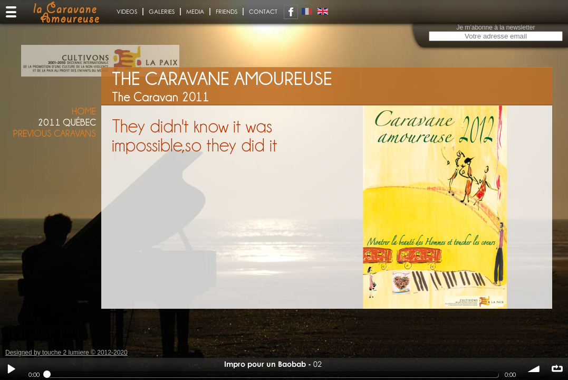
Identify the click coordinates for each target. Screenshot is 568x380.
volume (534, 369)
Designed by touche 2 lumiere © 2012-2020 (66, 352)
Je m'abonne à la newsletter (495, 27)
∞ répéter (557, 369)
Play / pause (11, 369)
